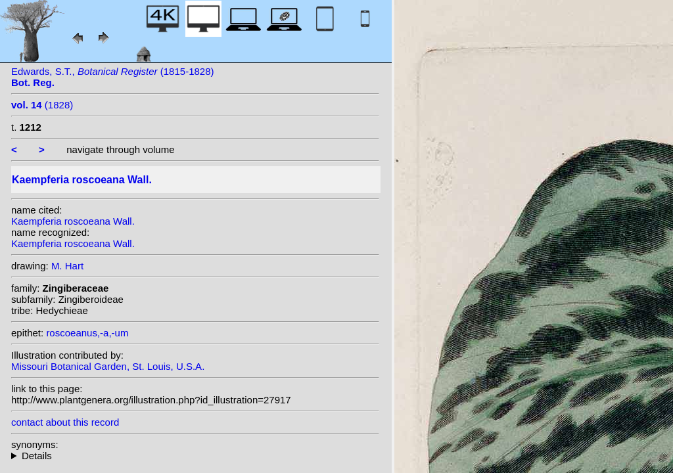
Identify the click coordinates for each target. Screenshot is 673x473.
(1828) (42, 104)
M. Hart (67, 265)
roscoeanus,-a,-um (87, 332)
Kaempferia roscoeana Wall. (73, 221)
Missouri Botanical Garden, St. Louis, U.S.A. (107, 366)
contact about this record (65, 422)
